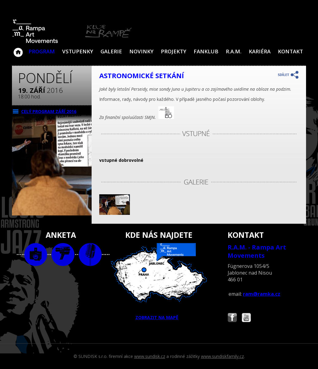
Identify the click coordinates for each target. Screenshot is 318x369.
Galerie (111, 51)
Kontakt (290, 51)
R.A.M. (233, 51)
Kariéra (260, 51)
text (90, 254)
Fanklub (206, 51)
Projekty (173, 51)
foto (35, 254)
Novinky (141, 51)
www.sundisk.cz (149, 356)
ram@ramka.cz (261, 294)
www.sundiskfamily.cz (222, 356)
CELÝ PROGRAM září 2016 (48, 111)
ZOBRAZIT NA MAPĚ (159, 281)
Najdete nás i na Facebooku (232, 318)
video (62, 254)
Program (41, 51)
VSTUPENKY (77, 51)
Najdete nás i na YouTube (246, 318)
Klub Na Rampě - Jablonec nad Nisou (18, 49)
